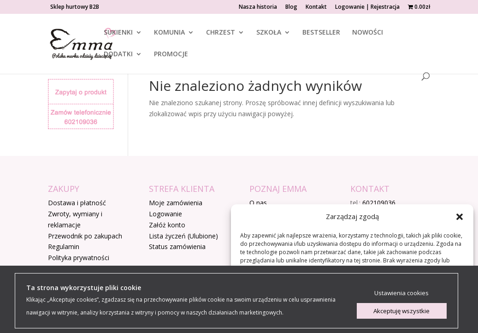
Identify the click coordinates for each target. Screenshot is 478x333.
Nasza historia (258, 7)
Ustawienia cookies (401, 293)
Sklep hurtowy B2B (74, 7)
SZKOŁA (268, 32)
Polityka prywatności (78, 257)
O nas (258, 202)
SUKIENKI (118, 32)
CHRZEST (220, 32)
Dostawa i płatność (77, 202)
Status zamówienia (177, 246)
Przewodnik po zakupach (85, 236)
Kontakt (316, 7)
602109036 (378, 202)
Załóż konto (167, 224)
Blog (291, 7)
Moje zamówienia (175, 202)
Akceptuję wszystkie (401, 311)
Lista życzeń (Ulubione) (183, 236)
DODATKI (118, 54)
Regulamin (63, 246)
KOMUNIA (169, 32)
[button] (459, 216)
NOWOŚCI (367, 32)
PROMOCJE (171, 54)
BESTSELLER (321, 32)
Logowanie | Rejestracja (367, 7)
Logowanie (165, 213)
